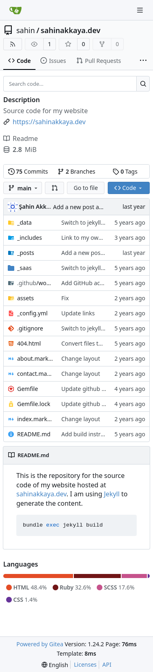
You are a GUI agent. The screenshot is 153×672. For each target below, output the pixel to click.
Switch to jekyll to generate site (102, 222)
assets (25, 298)
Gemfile (27, 389)
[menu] (55, 665)
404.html (29, 343)
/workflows (35, 283)
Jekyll (112, 493)
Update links (78, 313)
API (106, 664)
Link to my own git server (95, 237)
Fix (65, 298)
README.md (34, 434)
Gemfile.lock (33, 404)
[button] (54, 188)
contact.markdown (35, 373)
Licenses (85, 664)
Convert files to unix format (98, 343)
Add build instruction (89, 434)
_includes (29, 237)
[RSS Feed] (12, 44)
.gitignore (30, 328)
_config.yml (32, 313)
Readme (20, 138)
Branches (76, 171)
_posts (25, 253)
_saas (24, 268)
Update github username (95, 389)
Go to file (85, 188)
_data (24, 222)
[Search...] (143, 84)
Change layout (80, 358)
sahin (25, 30)
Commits (28, 171)
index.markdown (35, 419)
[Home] (15, 10)
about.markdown (35, 358)
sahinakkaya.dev (70, 30)
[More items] (143, 61)
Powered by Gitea (39, 644)
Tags (125, 171)
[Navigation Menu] (141, 10)
